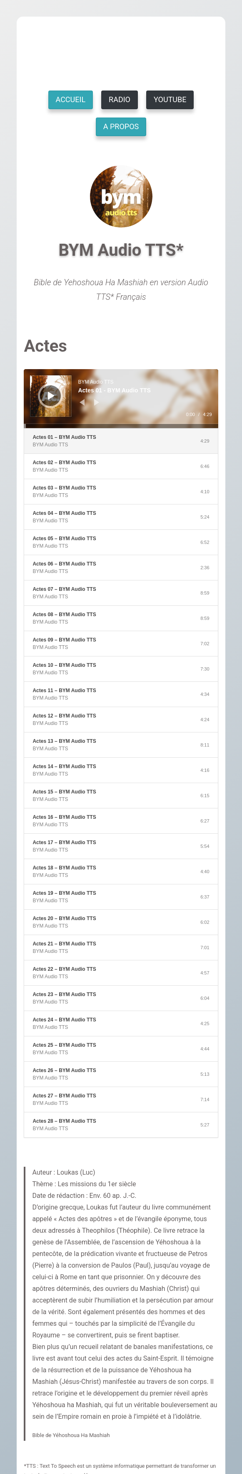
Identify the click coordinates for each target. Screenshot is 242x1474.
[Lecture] (51, 396)
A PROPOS (121, 126)
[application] (121, 398)
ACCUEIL (71, 99)
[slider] (121, 426)
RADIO (119, 99)
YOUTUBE (170, 99)
